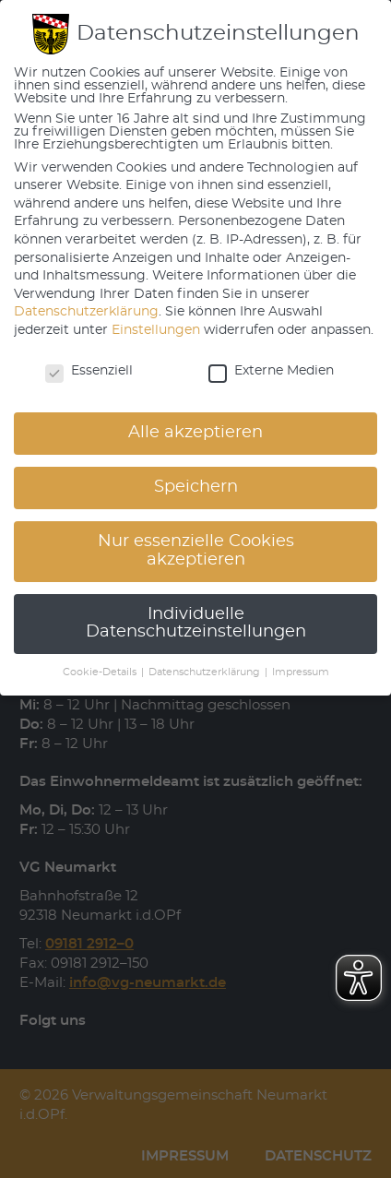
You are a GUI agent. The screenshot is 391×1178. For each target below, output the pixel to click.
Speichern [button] (196, 487)
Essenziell (89, 370)
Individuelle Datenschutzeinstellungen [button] (196, 623)
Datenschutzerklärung (86, 311)
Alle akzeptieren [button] (195, 432)
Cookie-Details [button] (101, 672)
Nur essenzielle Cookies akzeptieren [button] (196, 550)
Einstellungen (156, 330)
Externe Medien (271, 370)
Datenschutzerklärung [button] (205, 672)
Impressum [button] (300, 672)
